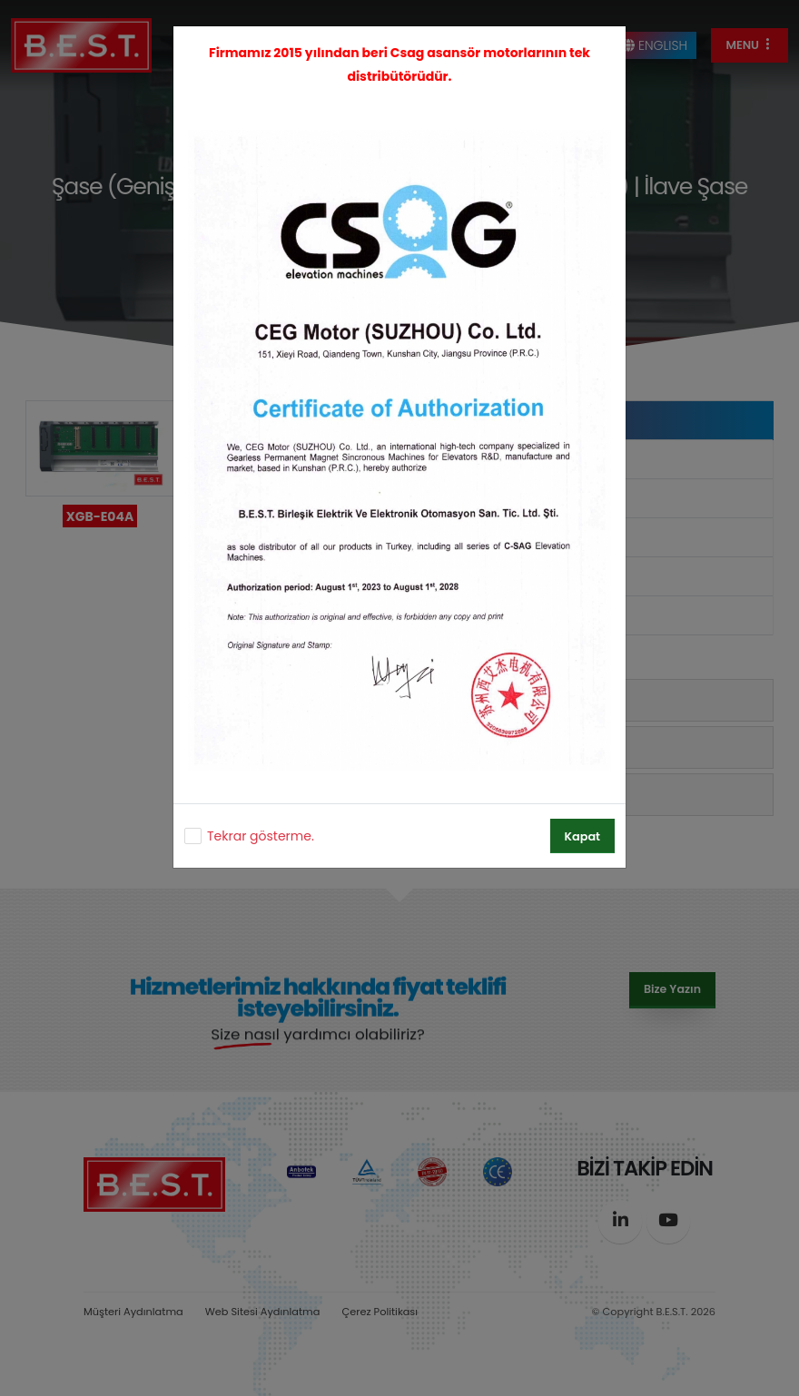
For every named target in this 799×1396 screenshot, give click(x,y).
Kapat (582, 836)
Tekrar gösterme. (260, 836)
